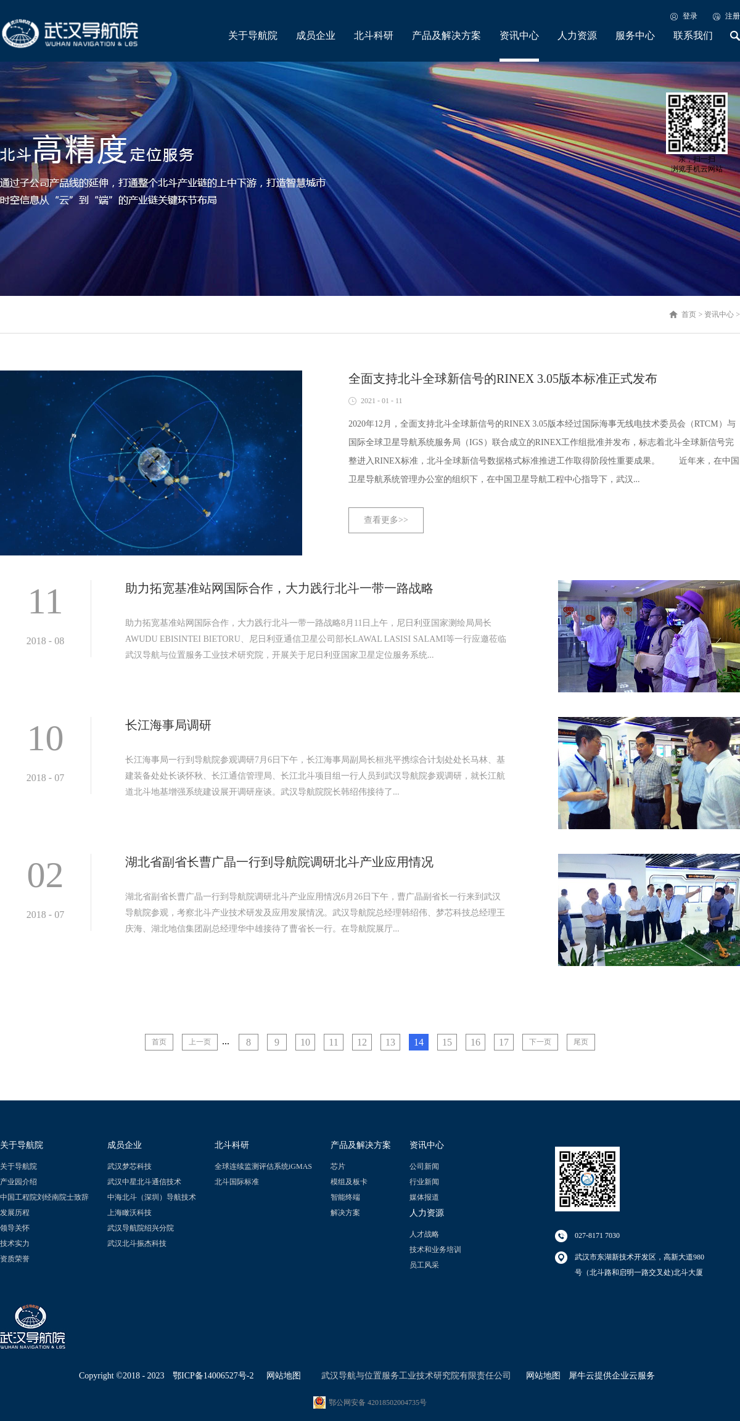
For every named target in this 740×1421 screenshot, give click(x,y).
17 (504, 1042)
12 (362, 1042)
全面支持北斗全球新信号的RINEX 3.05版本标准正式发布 (502, 378)
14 (419, 1042)
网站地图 (281, 1375)
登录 (690, 16)
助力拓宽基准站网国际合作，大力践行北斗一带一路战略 (279, 588)
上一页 (200, 1042)
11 (333, 1042)
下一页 (540, 1042)
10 (305, 1042)
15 (447, 1042)
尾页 (581, 1042)
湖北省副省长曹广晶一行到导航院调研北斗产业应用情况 (279, 862)
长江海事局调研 (168, 725)
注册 (732, 16)
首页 (159, 1042)
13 (390, 1042)
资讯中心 (719, 314)
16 (475, 1042)
